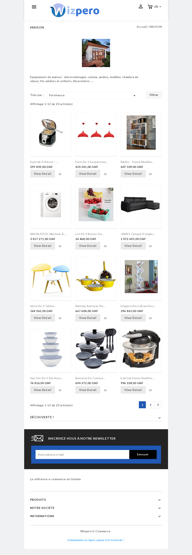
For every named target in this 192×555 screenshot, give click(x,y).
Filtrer (154, 94)
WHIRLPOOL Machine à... (48, 234)
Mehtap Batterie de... (90, 306)
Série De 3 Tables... (43, 306)
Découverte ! (42, 417)
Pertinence (93, 95)
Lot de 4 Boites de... (89, 234)
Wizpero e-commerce (95, 531)
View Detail (42, 173)
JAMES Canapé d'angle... (138, 234)
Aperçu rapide (60, 174)
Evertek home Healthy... (137, 378)
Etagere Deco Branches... (138, 306)
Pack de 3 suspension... (91, 162)
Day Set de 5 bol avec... (46, 378)
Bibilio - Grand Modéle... (137, 162)
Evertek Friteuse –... (44, 162)
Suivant (158, 404)
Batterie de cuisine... (90, 378)
